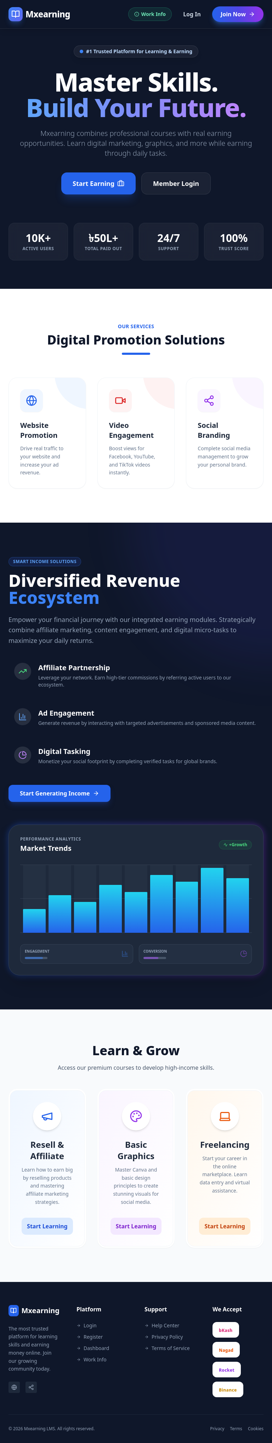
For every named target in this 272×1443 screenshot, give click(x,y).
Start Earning (98, 183)
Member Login (176, 183)
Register (89, 1336)
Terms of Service (167, 1348)
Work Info (91, 1359)
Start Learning (47, 1226)
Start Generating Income (59, 793)
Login (86, 1325)
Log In (192, 14)
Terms (236, 1429)
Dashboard (92, 1348)
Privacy (217, 1429)
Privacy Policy (163, 1336)
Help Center (161, 1325)
